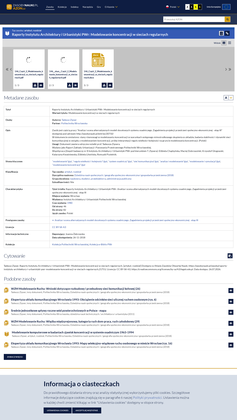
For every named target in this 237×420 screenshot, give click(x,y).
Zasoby (50, 6)
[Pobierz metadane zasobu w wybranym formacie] (228, 97)
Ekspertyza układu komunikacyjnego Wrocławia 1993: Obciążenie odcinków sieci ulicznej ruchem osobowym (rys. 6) (83, 299)
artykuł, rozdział (73, 171)
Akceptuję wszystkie (87, 410)
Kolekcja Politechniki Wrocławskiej (70, 244)
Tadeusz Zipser (69, 119)
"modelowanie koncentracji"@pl (68, 164)
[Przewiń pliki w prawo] (226, 69)
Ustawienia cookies (57, 410)
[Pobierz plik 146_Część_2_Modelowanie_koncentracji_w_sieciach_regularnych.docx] (104, 85)
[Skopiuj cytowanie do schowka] (230, 255)
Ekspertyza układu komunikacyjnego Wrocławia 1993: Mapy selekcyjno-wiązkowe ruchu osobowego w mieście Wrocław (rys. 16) (91, 343)
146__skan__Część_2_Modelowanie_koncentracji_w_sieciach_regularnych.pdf (63, 74)
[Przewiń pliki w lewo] (11, 69)
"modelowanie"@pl (62, 161)
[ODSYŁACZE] (227, 33)
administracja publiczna (119, 178)
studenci (85, 178)
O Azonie (109, 6)
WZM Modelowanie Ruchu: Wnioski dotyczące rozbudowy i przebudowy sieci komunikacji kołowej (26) (75, 288)
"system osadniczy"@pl (120, 161)
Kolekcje (62, 6)
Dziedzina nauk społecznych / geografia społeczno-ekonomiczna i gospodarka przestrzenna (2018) (124, 175)
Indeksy (75, 6)
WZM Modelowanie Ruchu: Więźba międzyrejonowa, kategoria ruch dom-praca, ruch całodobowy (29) (75, 321)
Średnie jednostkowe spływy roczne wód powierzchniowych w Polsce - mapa (58, 310)
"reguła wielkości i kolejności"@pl (90, 161)
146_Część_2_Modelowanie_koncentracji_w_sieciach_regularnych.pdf (29, 74)
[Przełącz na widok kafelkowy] (224, 43)
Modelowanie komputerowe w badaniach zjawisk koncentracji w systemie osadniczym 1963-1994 (73, 332)
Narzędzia (88, 6)
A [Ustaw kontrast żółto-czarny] (196, 7)
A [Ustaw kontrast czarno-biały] (191, 7)
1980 (69, 202)
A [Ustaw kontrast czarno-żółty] (200, 7)
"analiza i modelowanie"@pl (173, 161)
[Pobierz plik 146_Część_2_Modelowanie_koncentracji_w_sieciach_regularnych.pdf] (35, 85)
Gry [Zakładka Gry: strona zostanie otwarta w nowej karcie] (99, 6)
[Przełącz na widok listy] (229, 43)
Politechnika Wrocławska (74, 123)
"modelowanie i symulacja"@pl (204, 161)
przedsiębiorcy (98, 178)
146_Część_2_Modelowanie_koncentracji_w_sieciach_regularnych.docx (98, 74)
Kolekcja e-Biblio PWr (101, 244)
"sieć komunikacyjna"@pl (145, 161)
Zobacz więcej (15, 357)
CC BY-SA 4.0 (59, 227)
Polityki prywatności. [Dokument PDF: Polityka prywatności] (148, 397)
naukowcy (75, 178)
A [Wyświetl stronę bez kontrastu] (187, 7)
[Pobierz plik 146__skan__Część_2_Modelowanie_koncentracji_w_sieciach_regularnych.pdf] (69, 85)
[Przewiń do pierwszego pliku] (7, 69)
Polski (171, 6)
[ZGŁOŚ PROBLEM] (221, 33)
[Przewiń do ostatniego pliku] (230, 69)
